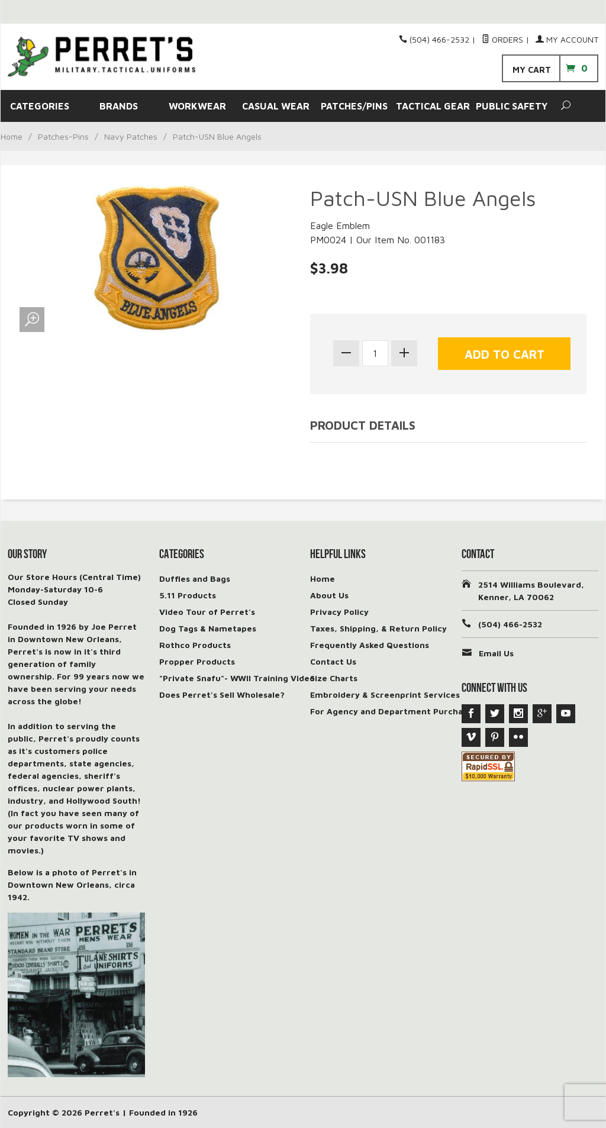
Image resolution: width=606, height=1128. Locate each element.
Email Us (496, 653)
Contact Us (333, 661)
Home (11, 136)
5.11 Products (187, 595)
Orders (502, 39)
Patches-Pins (63, 136)
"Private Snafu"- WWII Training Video (237, 678)
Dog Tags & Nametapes (207, 628)
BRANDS (118, 106)
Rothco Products (195, 645)
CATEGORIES (39, 106)
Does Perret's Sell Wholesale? (222, 694)
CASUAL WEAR (276, 106)
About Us (329, 595)
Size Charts (333, 678)
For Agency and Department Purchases (393, 711)
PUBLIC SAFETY (511, 106)
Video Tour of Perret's (207, 612)
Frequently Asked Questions (369, 645)
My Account (567, 39)
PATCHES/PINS (354, 106)
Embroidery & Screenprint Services (385, 694)
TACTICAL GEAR (433, 106)
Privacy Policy (339, 612)
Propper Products (197, 661)
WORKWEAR (197, 106)
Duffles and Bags (194, 578)
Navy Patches (130, 136)
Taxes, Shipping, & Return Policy (378, 628)
